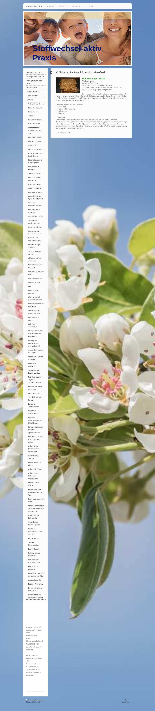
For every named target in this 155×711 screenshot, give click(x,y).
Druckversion (32, 700)
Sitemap (42, 700)
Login (127, 700)
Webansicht (125, 702)
